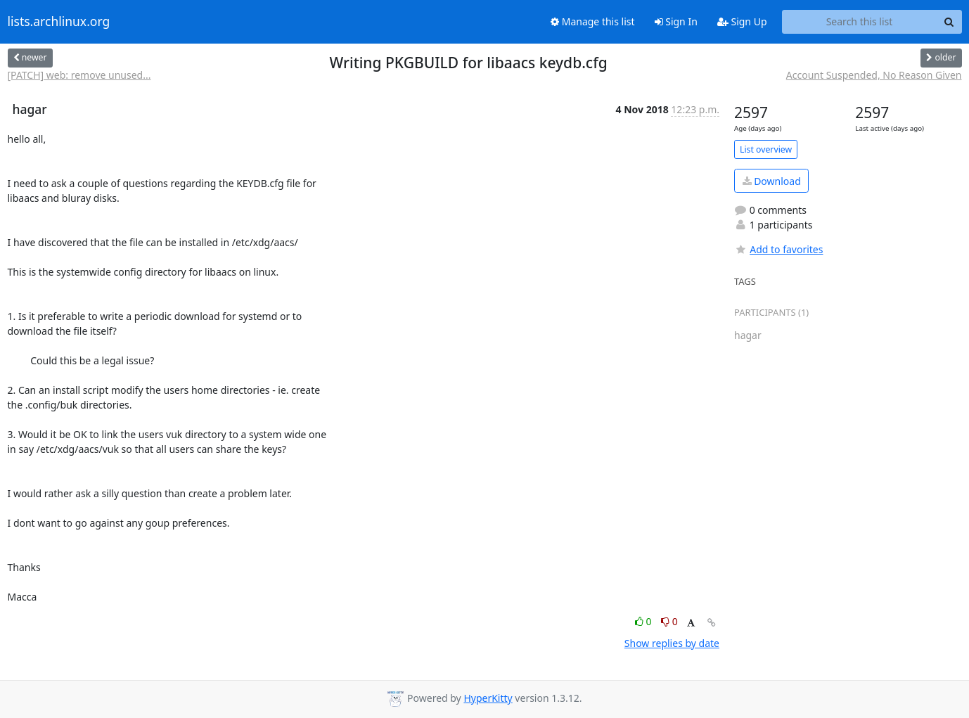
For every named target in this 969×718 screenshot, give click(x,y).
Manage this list (593, 21)
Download (772, 181)
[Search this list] (859, 22)
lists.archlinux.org (59, 21)
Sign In (676, 21)
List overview (766, 149)
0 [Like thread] (644, 621)
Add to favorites (778, 249)
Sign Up (742, 21)
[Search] (949, 22)
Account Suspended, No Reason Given (874, 75)
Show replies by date (671, 643)
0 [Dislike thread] (669, 621)
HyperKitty (487, 698)
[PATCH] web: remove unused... (79, 75)
